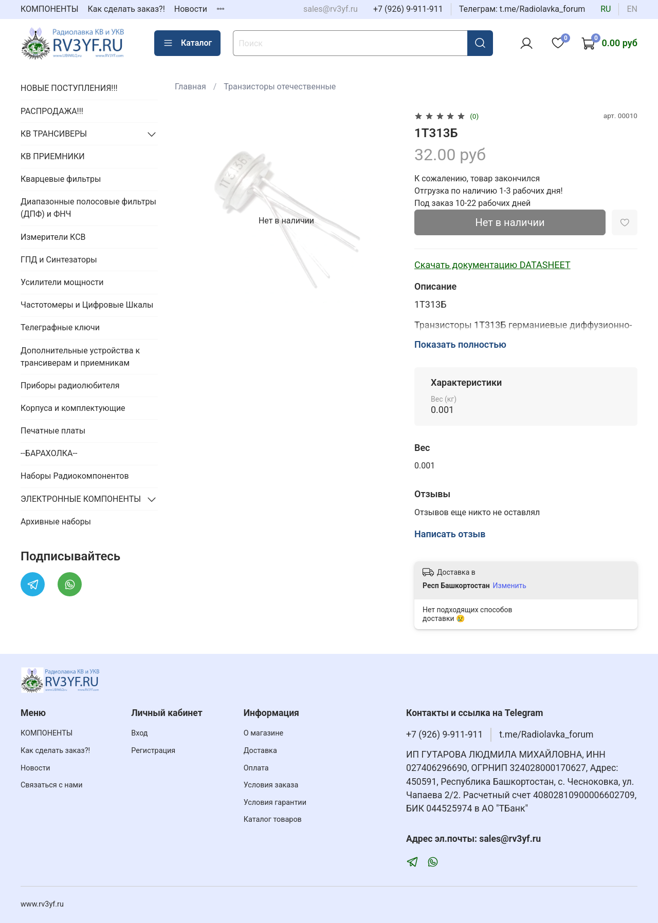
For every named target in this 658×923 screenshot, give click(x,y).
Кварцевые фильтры (61, 179)
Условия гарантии (275, 802)
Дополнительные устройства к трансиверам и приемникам (80, 357)
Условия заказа (271, 785)
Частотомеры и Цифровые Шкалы (87, 305)
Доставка (260, 750)
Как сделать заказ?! (126, 9)
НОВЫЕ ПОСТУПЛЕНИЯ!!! (69, 88)
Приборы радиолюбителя (70, 385)
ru (605, 9)
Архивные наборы (56, 521)
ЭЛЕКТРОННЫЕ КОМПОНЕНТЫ (81, 499)
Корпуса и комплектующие (73, 408)
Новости (190, 9)
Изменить (509, 585)
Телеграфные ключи (60, 327)
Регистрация (153, 750)
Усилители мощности (62, 282)
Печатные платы (53, 431)
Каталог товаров (273, 819)
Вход (139, 733)
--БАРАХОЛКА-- (49, 453)
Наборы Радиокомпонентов (75, 476)
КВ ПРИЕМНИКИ (53, 156)
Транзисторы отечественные (280, 86)
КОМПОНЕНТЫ (50, 9)
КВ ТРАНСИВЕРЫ (54, 134)
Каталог (187, 43)
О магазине (263, 733)
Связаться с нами (51, 785)
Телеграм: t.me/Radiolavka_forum (522, 9)
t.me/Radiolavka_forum (546, 734)
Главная (190, 86)
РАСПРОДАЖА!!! (52, 111)
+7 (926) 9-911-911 (408, 9)
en (632, 9)
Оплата (256, 768)
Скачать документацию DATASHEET (492, 264)
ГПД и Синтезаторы (59, 260)
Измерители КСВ (53, 237)
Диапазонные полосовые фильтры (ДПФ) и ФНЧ (88, 208)
